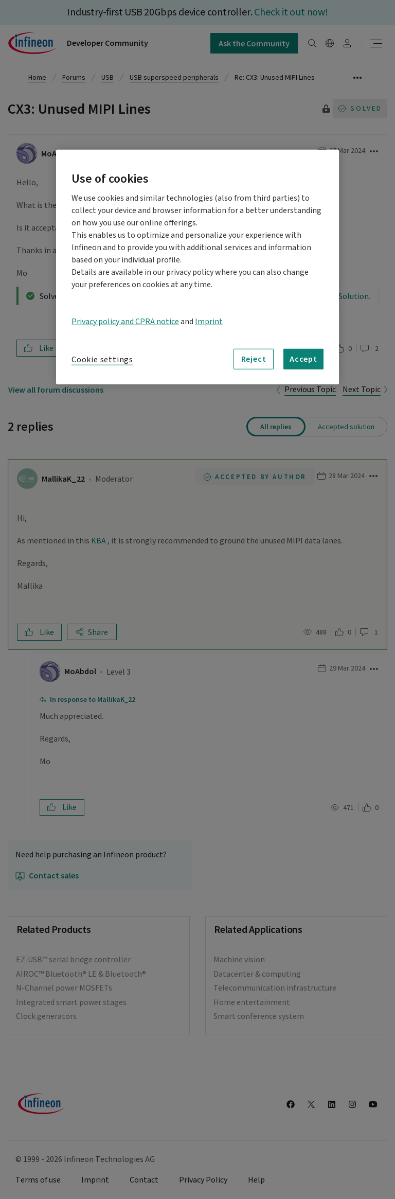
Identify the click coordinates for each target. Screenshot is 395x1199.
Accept (303, 359)
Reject (253, 359)
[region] (197, 266)
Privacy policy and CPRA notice (125, 321)
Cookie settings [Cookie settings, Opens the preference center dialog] (102, 359)
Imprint (209, 321)
